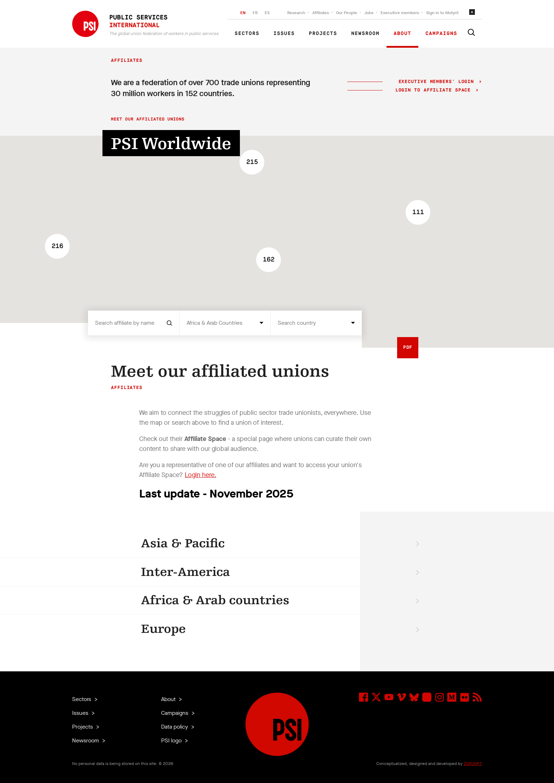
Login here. (200, 475)
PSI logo (172, 740)
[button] (418, 212)
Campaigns (441, 33)
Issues (284, 33)
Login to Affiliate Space (434, 90)
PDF (408, 347)
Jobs (368, 13)
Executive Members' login (436, 82)
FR (255, 13)
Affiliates (320, 13)
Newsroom (365, 33)
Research (296, 13)
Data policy (175, 726)
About (402, 33)
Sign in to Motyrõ (442, 13)
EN (243, 13)
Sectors (247, 33)
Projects (323, 33)
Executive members (400, 13)
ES (267, 13)
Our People (346, 13)
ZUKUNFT (473, 763)
